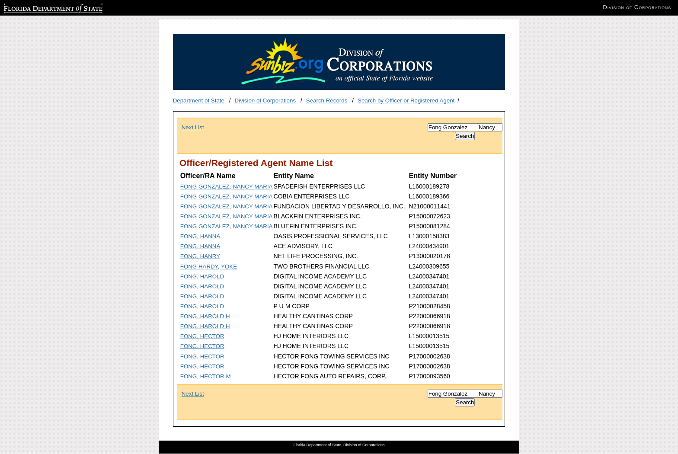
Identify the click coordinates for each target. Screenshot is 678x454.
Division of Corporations (265, 100)
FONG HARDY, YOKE (208, 266)
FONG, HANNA (200, 236)
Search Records (327, 100)
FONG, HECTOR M (205, 376)
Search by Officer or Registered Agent (406, 100)
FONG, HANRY (200, 256)
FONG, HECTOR (202, 336)
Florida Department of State (38, 7)
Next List (193, 127)
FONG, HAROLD (202, 276)
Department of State (198, 100)
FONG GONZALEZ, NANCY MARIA (226, 186)
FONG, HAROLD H (205, 316)
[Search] (465, 127)
